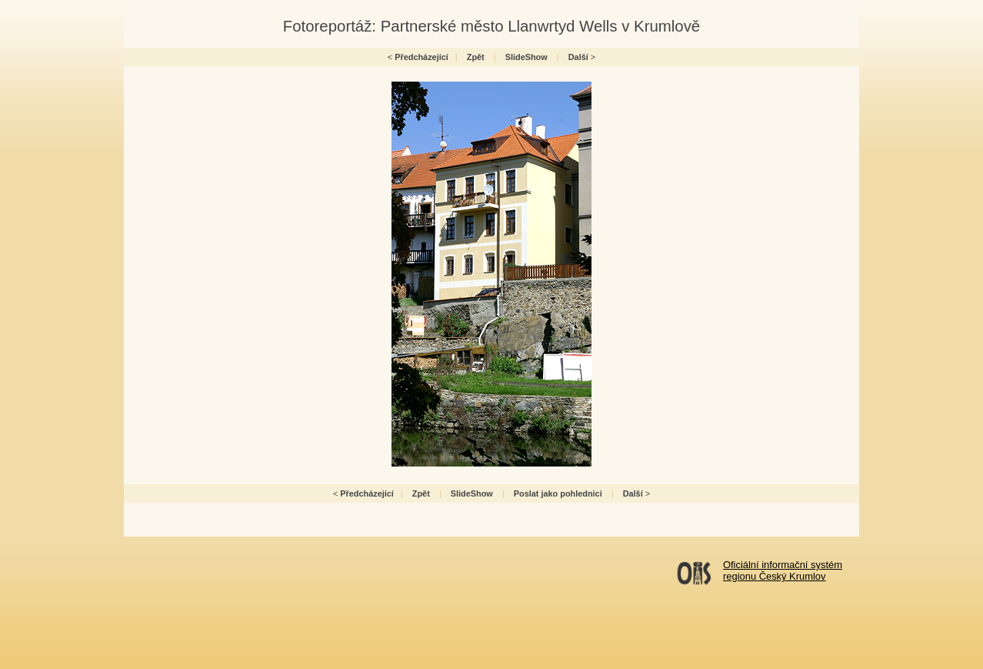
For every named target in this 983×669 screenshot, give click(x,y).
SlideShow (526, 57)
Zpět (476, 57)
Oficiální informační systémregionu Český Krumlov (782, 570)
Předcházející (421, 57)
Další (578, 57)
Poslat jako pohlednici (558, 493)
